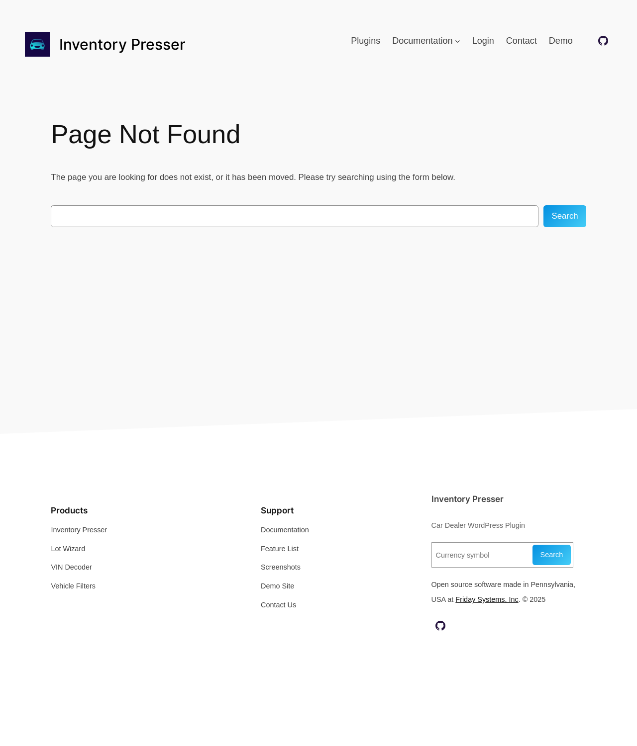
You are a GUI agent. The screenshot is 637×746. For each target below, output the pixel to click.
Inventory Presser (122, 44)
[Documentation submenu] (457, 41)
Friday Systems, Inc (486, 599)
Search (564, 216)
